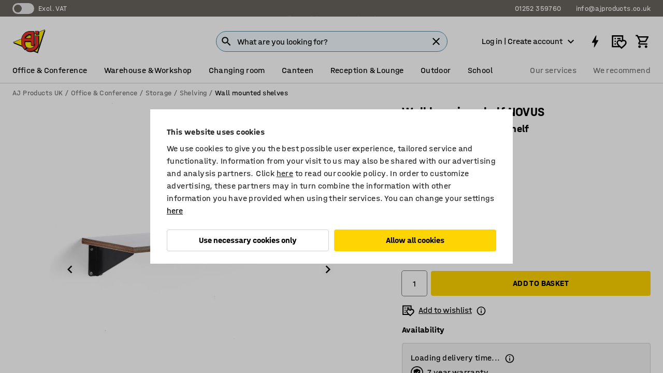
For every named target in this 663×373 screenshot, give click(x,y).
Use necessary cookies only (248, 240)
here (285, 173)
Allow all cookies (415, 240)
